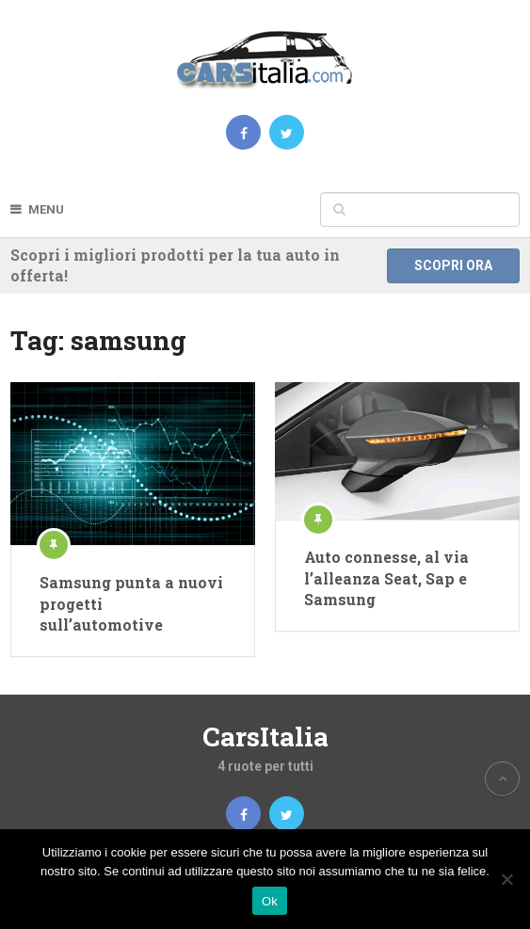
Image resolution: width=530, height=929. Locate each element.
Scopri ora (453, 265)
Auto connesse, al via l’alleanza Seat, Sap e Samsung (386, 578)
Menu (46, 209)
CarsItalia (265, 736)
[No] (506, 879)
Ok (270, 901)
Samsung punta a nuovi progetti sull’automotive (131, 603)
